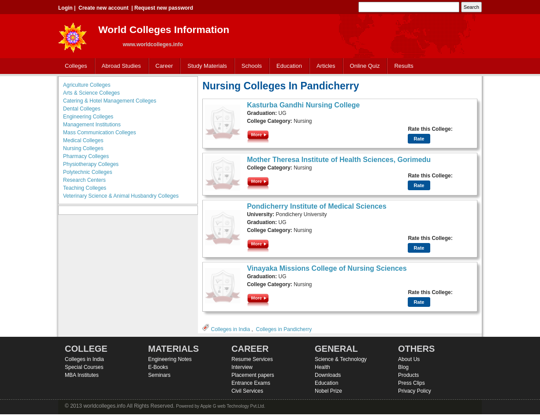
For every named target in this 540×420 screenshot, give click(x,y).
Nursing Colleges (83, 148)
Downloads (328, 375)
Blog (403, 367)
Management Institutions (92, 125)
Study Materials (205, 66)
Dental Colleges (82, 109)
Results (403, 66)
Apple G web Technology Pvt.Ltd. (232, 406)
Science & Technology (341, 359)
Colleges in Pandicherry (284, 329)
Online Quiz (365, 66)
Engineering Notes (170, 359)
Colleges (74, 66)
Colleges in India (230, 329)
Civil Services (247, 391)
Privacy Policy (414, 391)
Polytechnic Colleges (87, 172)
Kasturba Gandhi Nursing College (303, 105)
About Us (409, 359)
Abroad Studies (119, 66)
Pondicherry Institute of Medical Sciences (317, 206)
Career (162, 66)
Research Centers (84, 180)
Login (65, 8)
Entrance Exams (250, 383)
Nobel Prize (328, 391)
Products (408, 375)
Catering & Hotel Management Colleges (109, 101)
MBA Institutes (82, 375)
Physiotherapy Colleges (91, 164)
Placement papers (252, 375)
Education (287, 66)
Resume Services (252, 359)
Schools (250, 66)
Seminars (159, 375)
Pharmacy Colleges (86, 156)
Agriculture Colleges (86, 85)
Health (322, 367)
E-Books (158, 367)
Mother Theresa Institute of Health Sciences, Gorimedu (339, 159)
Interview (242, 367)
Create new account (103, 8)
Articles (326, 66)
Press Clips (411, 383)
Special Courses (84, 367)
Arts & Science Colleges (91, 93)
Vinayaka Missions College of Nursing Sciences (327, 268)
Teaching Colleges (84, 188)
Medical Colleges (83, 140)
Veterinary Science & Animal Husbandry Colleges (121, 196)
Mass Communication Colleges (99, 132)
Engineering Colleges (88, 117)
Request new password (163, 8)
